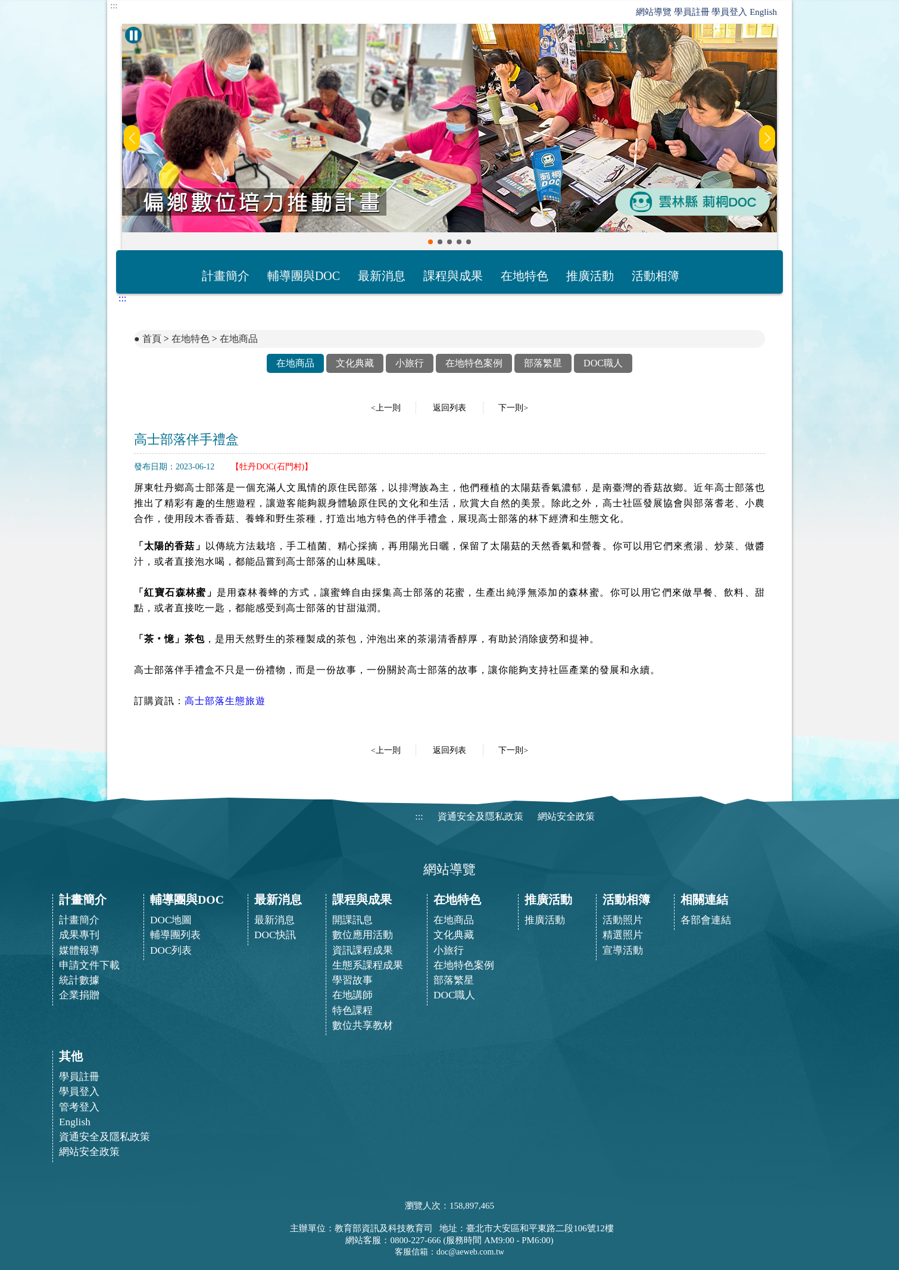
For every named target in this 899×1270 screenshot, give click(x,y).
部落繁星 (543, 363)
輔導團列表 (175, 935)
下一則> (513, 407)
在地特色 (524, 275)
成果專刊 (79, 935)
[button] (430, 241)
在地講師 (352, 995)
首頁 (151, 339)
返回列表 (449, 407)
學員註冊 (692, 12)
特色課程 (352, 1010)
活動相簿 (655, 275)
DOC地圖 (171, 920)
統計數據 (79, 980)
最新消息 (381, 275)
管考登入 (79, 1107)
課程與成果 (453, 275)
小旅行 (409, 363)
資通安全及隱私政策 (480, 816)
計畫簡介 (225, 275)
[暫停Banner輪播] (133, 35)
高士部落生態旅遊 (225, 701)
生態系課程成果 (367, 965)
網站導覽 (654, 12)
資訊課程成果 (362, 950)
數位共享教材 (362, 1025)
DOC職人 (603, 363)
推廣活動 (590, 275)
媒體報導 (79, 950)
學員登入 (729, 12)
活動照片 (623, 920)
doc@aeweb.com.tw (470, 1251)
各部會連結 (706, 920)
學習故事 (352, 980)
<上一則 (386, 407)
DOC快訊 (275, 935)
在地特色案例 (473, 363)
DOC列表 (171, 950)
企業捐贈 (79, 995)
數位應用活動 (362, 935)
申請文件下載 (89, 965)
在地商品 (239, 339)
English (763, 12)
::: (114, 5)
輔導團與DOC (303, 275)
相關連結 (704, 899)
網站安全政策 (566, 816)
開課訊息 (352, 920)
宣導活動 (623, 950)
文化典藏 (355, 363)
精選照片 (623, 935)
